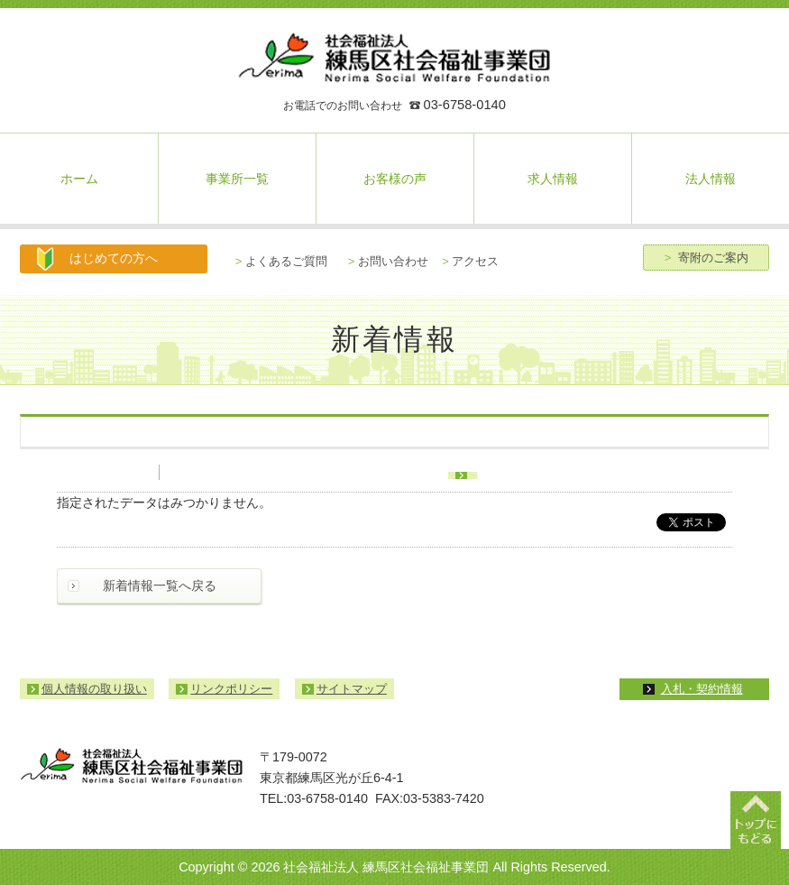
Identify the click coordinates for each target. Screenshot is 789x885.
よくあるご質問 (281, 261)
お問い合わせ (388, 261)
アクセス (470, 261)
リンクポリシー (231, 689)
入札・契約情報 (702, 689)
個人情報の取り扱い (94, 689)
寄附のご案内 (706, 257)
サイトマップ (352, 689)
